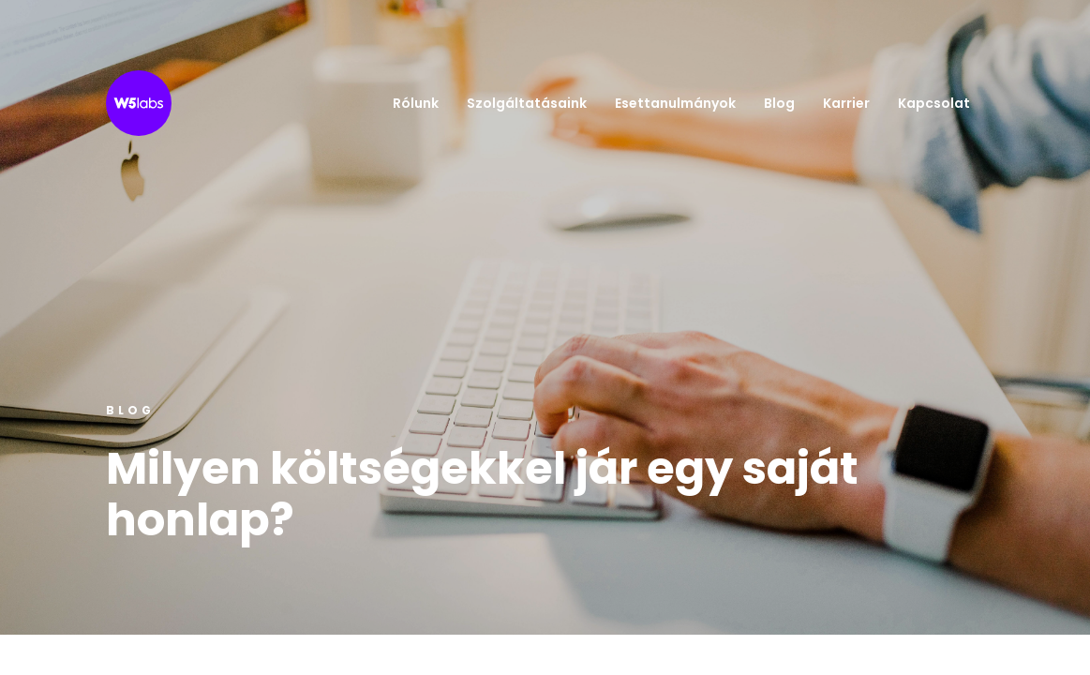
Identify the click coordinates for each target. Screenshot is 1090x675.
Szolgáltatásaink (527, 103)
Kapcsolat (934, 103)
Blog (779, 103)
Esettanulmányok (675, 103)
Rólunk (416, 103)
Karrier (846, 103)
